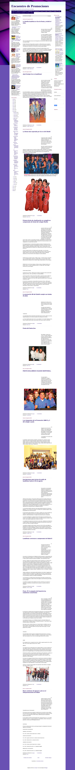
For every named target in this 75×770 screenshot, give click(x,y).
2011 (13, 187)
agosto (14, 118)
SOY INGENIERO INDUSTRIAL (58, 17)
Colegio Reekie (30, 11)
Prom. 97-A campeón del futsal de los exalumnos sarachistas (34, 591)
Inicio (38, 757)
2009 (13, 190)
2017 (13, 105)
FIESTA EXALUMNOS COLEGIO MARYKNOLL (37, 371)
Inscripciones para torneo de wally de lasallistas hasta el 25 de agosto (34, 480)
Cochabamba (24, 11)
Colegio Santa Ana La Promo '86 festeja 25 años (18, 66)
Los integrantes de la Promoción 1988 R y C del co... (15, 152)
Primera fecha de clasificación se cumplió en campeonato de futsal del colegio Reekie (37, 221)
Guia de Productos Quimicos (58, 34)
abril (14, 181)
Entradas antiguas (48, 757)
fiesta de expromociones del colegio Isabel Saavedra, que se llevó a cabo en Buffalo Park (16, 39)
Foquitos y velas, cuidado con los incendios (61, 66)
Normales (55, 11)
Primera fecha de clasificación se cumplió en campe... (15, 133)
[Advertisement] (32, 32)
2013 (13, 111)
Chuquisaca (18, 11)
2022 (13, 99)
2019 (13, 102)
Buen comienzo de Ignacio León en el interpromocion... (15, 172)
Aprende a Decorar (58, 63)
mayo (14, 179)
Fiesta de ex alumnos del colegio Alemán (18, 50)
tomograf (35, 767)
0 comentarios (39, 67)
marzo (14, 182)
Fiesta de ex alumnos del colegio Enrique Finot (18, 55)
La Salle (46, 11)
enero (14, 184)
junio (14, 178)
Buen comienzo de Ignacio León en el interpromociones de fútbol (34, 691)
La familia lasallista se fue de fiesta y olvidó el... (15, 121)
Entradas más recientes (28, 757)
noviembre (15, 113)
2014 (13, 109)
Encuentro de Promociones (30, 6)
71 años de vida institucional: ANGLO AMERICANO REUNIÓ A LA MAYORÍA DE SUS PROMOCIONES (15, 76)
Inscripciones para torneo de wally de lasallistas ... (15, 157)
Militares (50, 11)
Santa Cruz (31, 68)
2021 (13, 100)
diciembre (15, 112)
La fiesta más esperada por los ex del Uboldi (36, 131)
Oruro (59, 11)
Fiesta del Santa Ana (29, 328)
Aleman (13, 11)
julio (14, 176)
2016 (13, 106)
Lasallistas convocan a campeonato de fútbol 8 (37, 538)
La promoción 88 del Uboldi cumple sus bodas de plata (15, 138)
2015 (13, 108)
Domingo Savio (36, 11)
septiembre (15, 116)
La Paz (42, 11)
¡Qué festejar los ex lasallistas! (32, 74)
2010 (13, 189)
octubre (14, 115)
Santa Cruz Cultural (58, 48)
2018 (13, 103)
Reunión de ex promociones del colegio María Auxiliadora (18, 87)
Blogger (46, 767)
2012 (13, 186)
